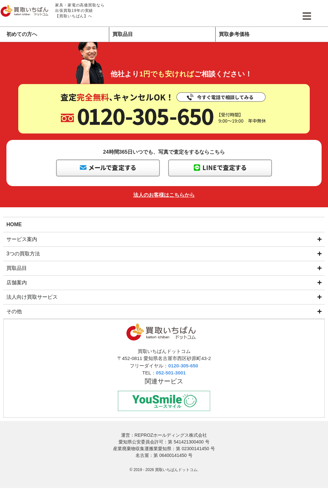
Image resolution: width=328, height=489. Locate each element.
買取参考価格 (234, 34)
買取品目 (122, 34)
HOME (14, 224)
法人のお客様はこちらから (164, 195)
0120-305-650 (183, 366)
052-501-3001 (171, 373)
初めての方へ (21, 34)
